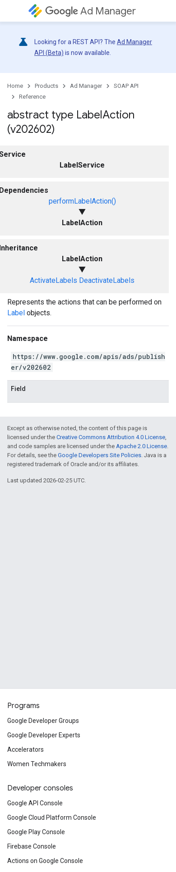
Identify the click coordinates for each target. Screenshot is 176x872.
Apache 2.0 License (141, 446)
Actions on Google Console (45, 860)
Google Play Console (36, 832)
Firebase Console (31, 846)
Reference (32, 96)
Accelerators (25, 749)
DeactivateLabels (106, 280)
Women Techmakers (36, 764)
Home (15, 85)
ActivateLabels (53, 280)
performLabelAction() (82, 201)
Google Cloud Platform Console (51, 817)
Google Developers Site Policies (99, 455)
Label (16, 313)
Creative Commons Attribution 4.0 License (110, 437)
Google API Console (35, 803)
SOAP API (126, 85)
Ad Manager (90, 11)
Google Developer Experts (43, 735)
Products (46, 85)
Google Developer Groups (43, 720)
